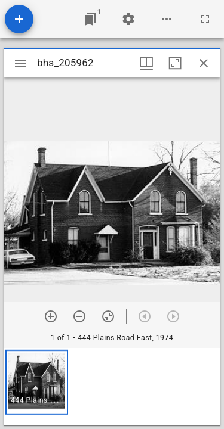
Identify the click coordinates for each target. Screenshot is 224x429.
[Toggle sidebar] (20, 63)
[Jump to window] (90, 19)
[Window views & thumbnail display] (146, 63)
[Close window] (203, 63)
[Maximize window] (175, 63)
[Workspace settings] (128, 19)
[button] (36, 382)
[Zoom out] (79, 316)
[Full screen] (205, 19)
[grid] (112, 386)
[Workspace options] (166, 19)
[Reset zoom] (108, 316)
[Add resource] (19, 19)
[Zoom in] (50, 316)
